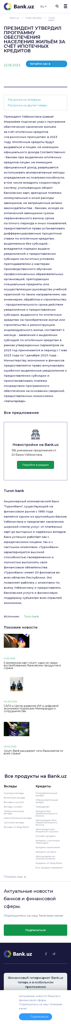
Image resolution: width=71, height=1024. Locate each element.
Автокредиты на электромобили (45, 857)
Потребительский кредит (46, 794)
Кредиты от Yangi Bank (49, 863)
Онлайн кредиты (46, 836)
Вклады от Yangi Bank (16, 827)
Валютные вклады (14, 797)
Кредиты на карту (46, 851)
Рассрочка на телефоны (24, 99)
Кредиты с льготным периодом (48, 841)
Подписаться (35, 930)
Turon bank (14, 491)
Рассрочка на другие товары (27, 105)
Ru (43, 6)
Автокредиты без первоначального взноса (47, 822)
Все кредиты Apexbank (49, 867)
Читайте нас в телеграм (40, 64)
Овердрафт (43, 806)
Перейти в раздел (35, 465)
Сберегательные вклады (14, 812)
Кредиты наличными (48, 847)
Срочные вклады (14, 822)
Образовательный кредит (47, 801)
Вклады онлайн (13, 806)
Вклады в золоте (14, 802)
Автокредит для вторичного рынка (47, 830)
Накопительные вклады (18, 817)
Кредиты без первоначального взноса (47, 813)
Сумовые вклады (14, 793)
